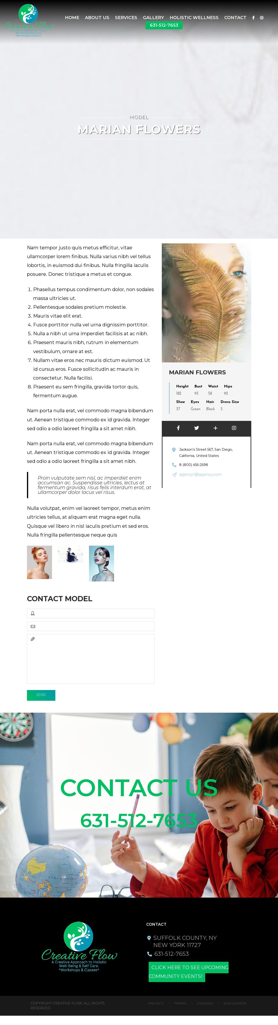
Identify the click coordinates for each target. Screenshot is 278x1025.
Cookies (205, 1012)
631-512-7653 (164, 25)
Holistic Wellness (194, 17)
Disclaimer (235, 1012)
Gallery (153, 17)
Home (72, 17)
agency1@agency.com (198, 474)
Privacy (156, 1012)
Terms (180, 1012)
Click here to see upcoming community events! (199, 981)
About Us (97, 17)
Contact (235, 17)
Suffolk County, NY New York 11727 (185, 950)
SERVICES (126, 17)
